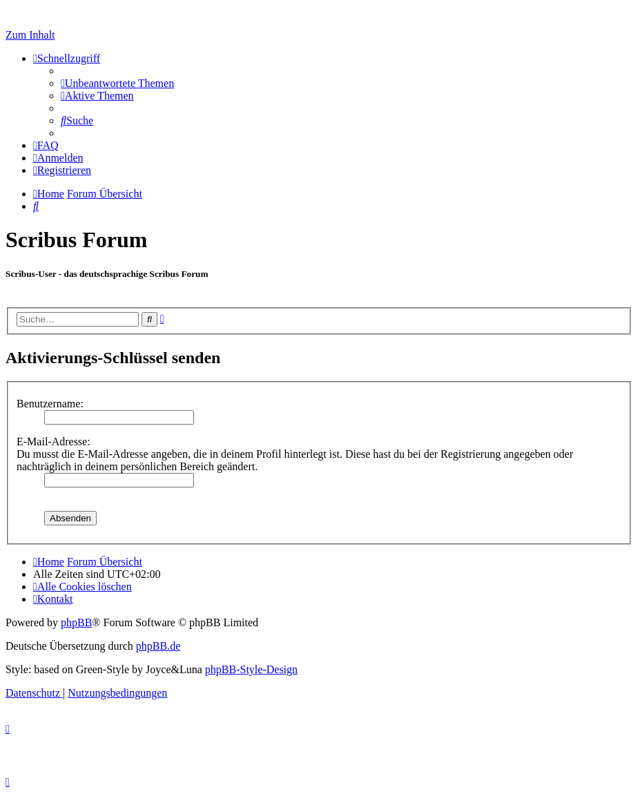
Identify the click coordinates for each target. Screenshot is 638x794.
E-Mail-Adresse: (53, 441)
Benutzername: (50, 403)
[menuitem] (117, 83)
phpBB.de (158, 646)
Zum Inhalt (30, 35)
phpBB (76, 622)
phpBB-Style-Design (251, 669)
